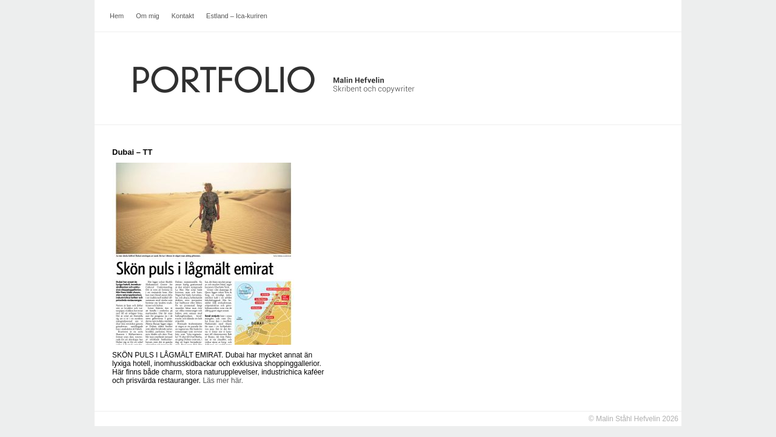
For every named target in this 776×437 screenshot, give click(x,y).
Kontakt (183, 15)
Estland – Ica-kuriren (236, 15)
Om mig (147, 15)
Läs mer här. (222, 380)
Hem (117, 15)
